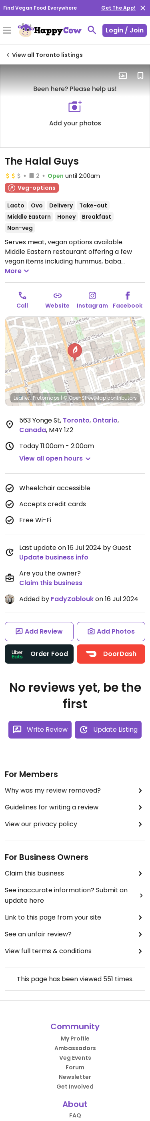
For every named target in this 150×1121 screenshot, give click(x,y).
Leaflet (21, 397)
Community (75, 1026)
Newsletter (75, 1077)
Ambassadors (75, 1048)
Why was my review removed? (75, 790)
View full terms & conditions (75, 951)
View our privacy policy (75, 824)
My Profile (75, 1038)
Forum (75, 1067)
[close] (143, 8)
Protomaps (46, 397)
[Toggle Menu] (7, 30)
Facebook (127, 305)
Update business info (53, 557)
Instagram (92, 305)
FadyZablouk (72, 599)
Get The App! (118, 7)
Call (22, 305)
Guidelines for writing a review (75, 807)
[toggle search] (92, 30)
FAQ (75, 1115)
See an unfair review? (75, 934)
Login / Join (125, 30)
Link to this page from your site (75, 917)
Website (57, 305)
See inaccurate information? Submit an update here (75, 895)
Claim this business (50, 583)
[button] (75, 352)
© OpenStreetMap (84, 397)
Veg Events (75, 1058)
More (18, 271)
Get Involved (75, 1087)
